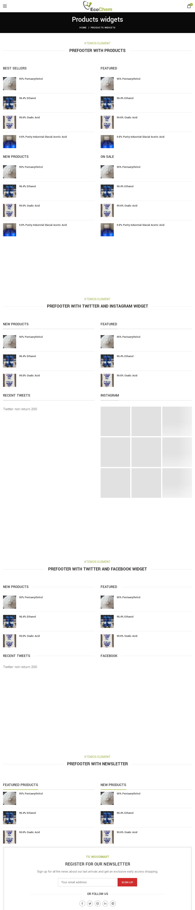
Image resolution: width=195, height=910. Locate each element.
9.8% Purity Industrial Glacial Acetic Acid (43, 137)
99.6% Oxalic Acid (29, 117)
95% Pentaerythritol (31, 79)
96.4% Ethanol (27, 98)
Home (83, 27)
